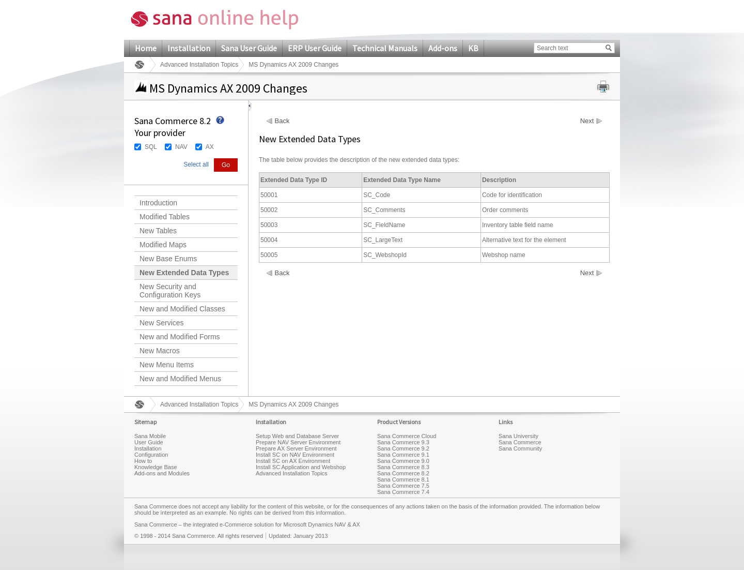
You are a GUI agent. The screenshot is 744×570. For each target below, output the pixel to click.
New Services (162, 323)
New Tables (158, 231)
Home (146, 48)
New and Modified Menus (180, 378)
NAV (181, 147)
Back (282, 121)
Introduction (158, 203)
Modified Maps (163, 245)
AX (210, 147)
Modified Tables (165, 217)
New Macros (160, 351)
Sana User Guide (249, 48)
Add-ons (442, 48)
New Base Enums (168, 258)
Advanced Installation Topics (199, 64)
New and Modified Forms (180, 337)
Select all (196, 164)
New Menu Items (167, 365)
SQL (151, 147)
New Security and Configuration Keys (170, 290)
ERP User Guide (315, 48)
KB (473, 48)
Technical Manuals (384, 48)
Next (587, 121)
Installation (188, 48)
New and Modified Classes (182, 309)
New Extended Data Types (184, 272)
